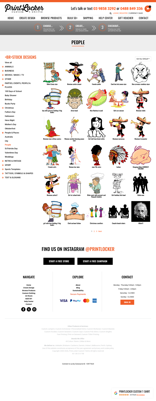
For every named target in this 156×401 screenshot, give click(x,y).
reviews (141, 395)
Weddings (9, 157)
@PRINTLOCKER (99, 248)
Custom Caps (78, 332)
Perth (103, 345)
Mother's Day (10, 124)
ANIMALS (9, 67)
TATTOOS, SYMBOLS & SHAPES (19, 173)
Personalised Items (79, 329)
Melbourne (96, 345)
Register (123, 13)
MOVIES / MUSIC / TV (14, 75)
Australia (9, 137)
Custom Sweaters (64, 332)
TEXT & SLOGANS (13, 177)
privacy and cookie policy (104, 348)
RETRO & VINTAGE (13, 161)
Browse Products (28, 290)
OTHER (8, 79)
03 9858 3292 (104, 8)
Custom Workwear (94, 329)
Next (100, 231)
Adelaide (58, 345)
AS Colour (69, 341)
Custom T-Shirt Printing (90, 334)
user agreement (85, 348)
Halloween (9, 116)
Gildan (82, 341)
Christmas (9, 108)
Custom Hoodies (50, 332)
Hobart (88, 345)
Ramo (76, 341)
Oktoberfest (10, 128)
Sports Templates (12, 169)
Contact (29, 304)
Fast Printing (62, 334)
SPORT (8, 165)
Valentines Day (11, 153)
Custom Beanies (108, 329)
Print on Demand (74, 334)
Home (28, 285)
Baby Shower (10, 95)
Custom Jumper (48, 329)
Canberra (74, 345)
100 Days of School (13, 91)
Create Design (28, 288)
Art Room (28, 296)
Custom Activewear (63, 329)
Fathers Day (10, 112)
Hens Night (10, 120)
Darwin (81, 345)
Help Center (28, 301)
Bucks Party (10, 104)
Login (115, 13)
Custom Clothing (28, 293)
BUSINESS (9, 71)
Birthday (8, 99)
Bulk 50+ (28, 299)
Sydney (109, 345)
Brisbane (66, 345)
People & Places (12, 133)
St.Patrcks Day (11, 148)
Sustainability (78, 290)
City (6, 141)
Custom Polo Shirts (91, 332)
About (78, 285)
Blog (78, 288)
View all (8, 62)
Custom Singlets (105, 332)
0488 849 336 (131, 8)
